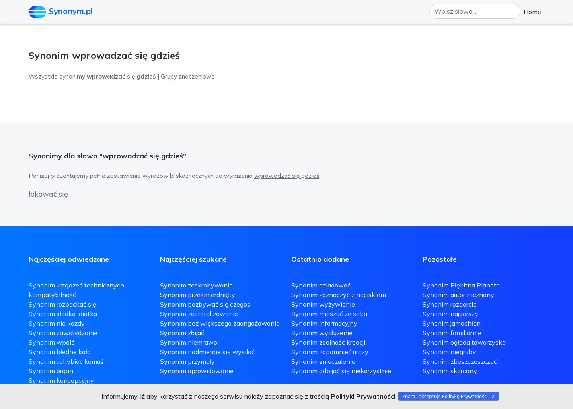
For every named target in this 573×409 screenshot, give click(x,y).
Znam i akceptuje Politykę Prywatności (445, 396)
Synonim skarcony (450, 371)
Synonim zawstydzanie (63, 333)
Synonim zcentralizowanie (199, 314)
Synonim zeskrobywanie (196, 285)
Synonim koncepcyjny (61, 380)
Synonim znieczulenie (323, 361)
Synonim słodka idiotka (63, 314)
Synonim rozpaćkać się (62, 304)
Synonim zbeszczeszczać (460, 361)
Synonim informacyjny (324, 323)
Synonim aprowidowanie (197, 371)
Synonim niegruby (449, 352)
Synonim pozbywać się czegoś (205, 304)
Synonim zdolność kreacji (328, 342)
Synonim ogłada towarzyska (464, 342)
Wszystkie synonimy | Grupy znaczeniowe (122, 76)
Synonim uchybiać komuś (66, 361)
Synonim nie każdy (57, 323)
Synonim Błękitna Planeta (461, 285)
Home (532, 11)
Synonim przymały (187, 361)
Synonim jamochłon (452, 323)
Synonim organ (51, 371)
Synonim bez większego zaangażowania (220, 323)
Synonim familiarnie (452, 333)
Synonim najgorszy (450, 314)
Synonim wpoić (51, 342)
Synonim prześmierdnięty (197, 295)
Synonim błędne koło (60, 352)
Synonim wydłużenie (322, 333)
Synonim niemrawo (188, 342)
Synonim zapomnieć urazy (329, 352)
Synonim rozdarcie (450, 304)
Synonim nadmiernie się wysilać (207, 352)
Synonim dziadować (321, 285)
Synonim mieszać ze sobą (329, 314)
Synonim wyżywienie (323, 304)
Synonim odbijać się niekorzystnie (341, 371)
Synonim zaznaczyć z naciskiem (338, 295)
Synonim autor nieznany (458, 295)
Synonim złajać (182, 333)
